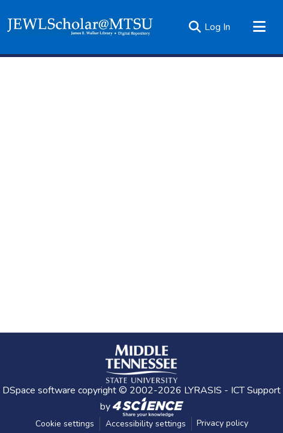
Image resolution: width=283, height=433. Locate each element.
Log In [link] (217, 27)
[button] (80, 27)
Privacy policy (222, 423)
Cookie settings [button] (64, 423)
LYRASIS (203, 390)
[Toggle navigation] (259, 27)
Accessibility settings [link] (146, 423)
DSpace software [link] (39, 390)
